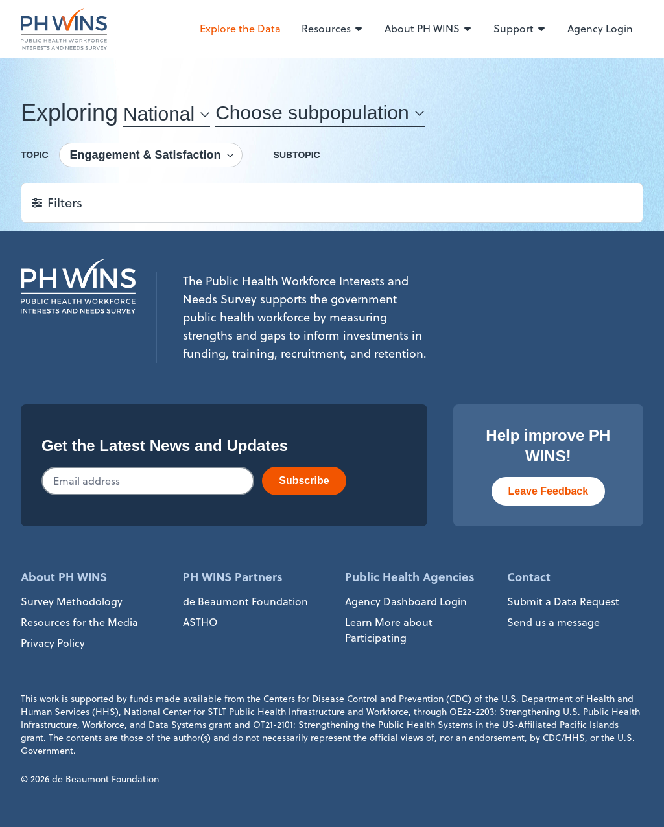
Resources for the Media (79, 622)
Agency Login (600, 28)
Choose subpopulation (312, 112)
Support (520, 28)
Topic (35, 155)
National (159, 113)
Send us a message (553, 622)
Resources (333, 28)
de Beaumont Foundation (245, 601)
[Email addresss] (148, 481)
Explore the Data (240, 28)
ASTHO (200, 622)
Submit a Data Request (563, 601)
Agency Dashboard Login (406, 601)
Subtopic (297, 155)
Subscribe (304, 480)
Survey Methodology (72, 601)
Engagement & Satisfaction (145, 154)
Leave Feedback (548, 490)
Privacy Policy (53, 643)
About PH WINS (429, 28)
